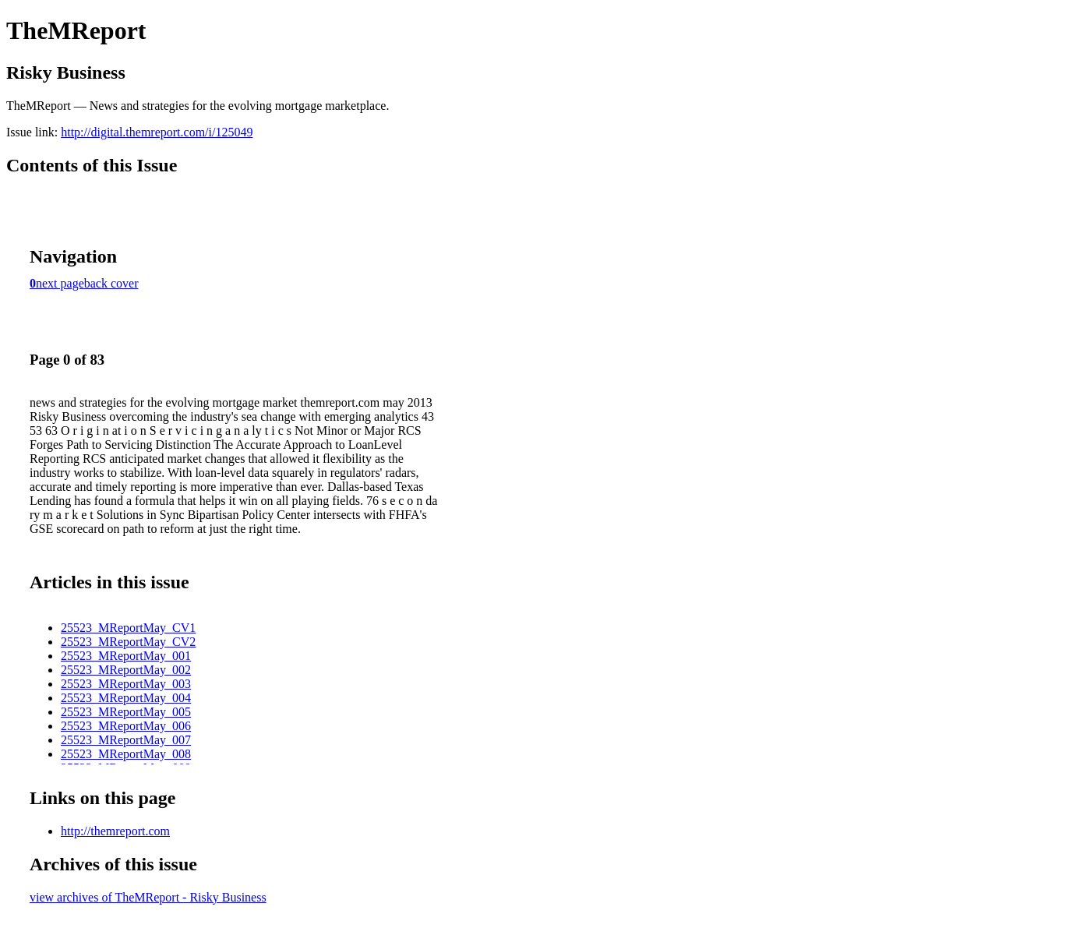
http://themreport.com (115, 831)
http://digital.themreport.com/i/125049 (156, 132)
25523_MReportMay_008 (126, 753)
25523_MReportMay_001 (126, 655)
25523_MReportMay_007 (126, 739)
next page (60, 283)
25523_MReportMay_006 (126, 725)
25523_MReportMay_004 (126, 697)
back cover (111, 283)
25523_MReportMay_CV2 (128, 641)
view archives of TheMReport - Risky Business (148, 897)
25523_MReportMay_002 (126, 669)
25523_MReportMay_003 (126, 683)
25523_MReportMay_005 (126, 711)
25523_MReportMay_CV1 (128, 627)
